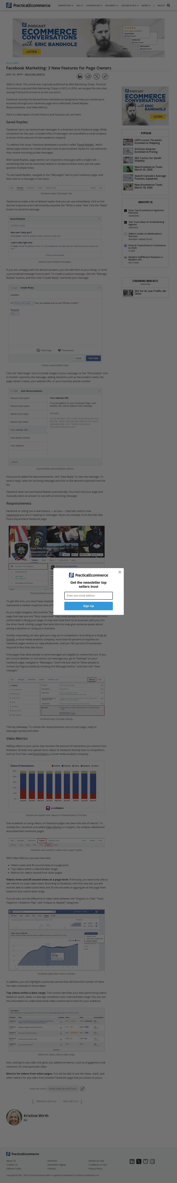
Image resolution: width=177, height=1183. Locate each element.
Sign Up (88, 606)
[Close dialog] (120, 572)
